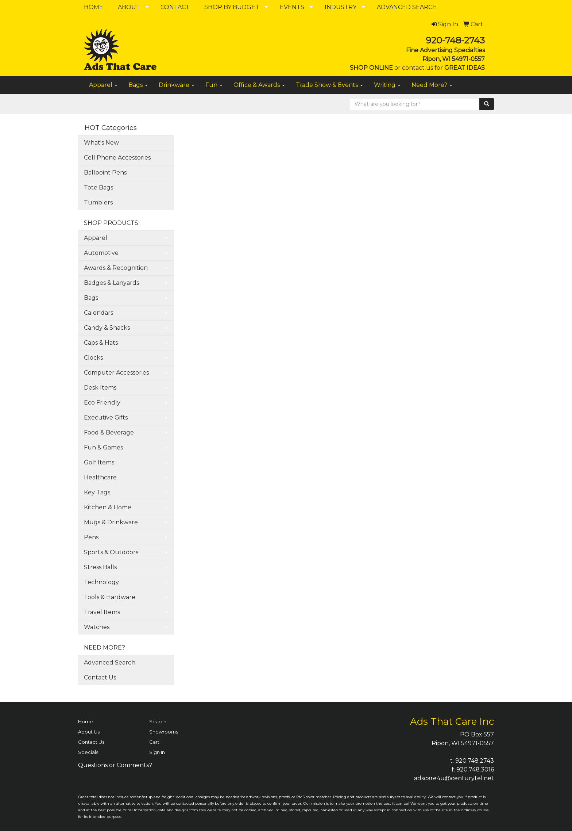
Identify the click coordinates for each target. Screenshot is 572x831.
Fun (214, 84)
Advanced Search (109, 662)
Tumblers (98, 202)
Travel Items (102, 612)
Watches (96, 627)
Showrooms (163, 732)
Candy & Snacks (107, 327)
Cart (154, 742)
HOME (93, 7)
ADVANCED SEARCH (407, 7)
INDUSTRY (340, 7)
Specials (88, 752)
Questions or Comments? (115, 765)
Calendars (98, 312)
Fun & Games (103, 447)
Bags (138, 84)
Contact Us (100, 677)
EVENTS (292, 7)
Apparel (103, 84)
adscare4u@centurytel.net (454, 778)
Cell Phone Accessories (117, 157)
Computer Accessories (116, 372)
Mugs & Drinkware (111, 522)
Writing (387, 84)
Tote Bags (98, 187)
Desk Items (100, 387)
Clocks (93, 357)
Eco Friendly (102, 402)
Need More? (431, 84)
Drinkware (176, 84)
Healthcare (100, 477)
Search (157, 721)
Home (85, 721)
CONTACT (175, 7)
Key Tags (97, 492)
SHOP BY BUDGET (231, 7)
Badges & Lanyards (111, 282)
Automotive (101, 252)
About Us (89, 732)
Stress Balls (100, 567)
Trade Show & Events (329, 84)
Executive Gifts (106, 417)
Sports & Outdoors (111, 552)
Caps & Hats (101, 342)
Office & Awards (259, 84)
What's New (101, 142)
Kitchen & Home (107, 507)
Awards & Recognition (116, 267)
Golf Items (99, 462)
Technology (101, 582)
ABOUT (129, 7)
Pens (91, 537)
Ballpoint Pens (105, 172)
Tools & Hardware (109, 597)
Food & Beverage (109, 432)
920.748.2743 (474, 760)
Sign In (157, 752)
